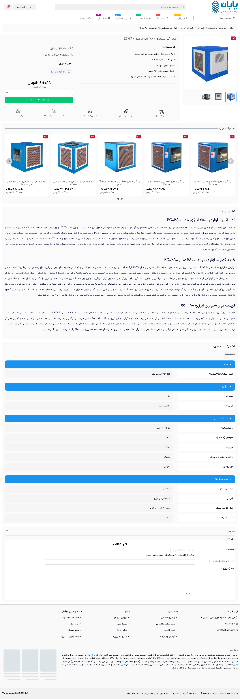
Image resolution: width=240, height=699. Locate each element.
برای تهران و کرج (60, 71)
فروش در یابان (122, 617)
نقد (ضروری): (227, 568)
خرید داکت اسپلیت (72, 617)
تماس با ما (85, 18)
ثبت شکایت (171, 630)
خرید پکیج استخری (71, 636)
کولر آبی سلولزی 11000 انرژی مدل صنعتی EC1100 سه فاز (120, 183)
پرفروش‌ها (181, 17)
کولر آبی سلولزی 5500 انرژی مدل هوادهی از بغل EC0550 (26, 183)
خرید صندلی (75, 630)
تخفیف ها (162, 17)
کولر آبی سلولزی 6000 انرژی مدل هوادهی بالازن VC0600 (73, 183)
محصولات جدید (143, 17)
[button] (231, 161)
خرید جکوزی (75, 624)
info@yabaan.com (227, 630)
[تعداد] (39, 93)
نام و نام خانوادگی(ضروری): (221, 560)
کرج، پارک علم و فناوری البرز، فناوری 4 (219, 617)
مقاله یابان (103, 17)
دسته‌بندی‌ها (227, 18)
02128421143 (231, 624)
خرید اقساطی (123, 17)
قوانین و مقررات (169, 636)
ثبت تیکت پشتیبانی (167, 624)
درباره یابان (123, 624)
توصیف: (230, 549)
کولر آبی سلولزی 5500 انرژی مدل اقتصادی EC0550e (213, 183)
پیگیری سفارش (169, 617)
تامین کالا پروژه (121, 636)
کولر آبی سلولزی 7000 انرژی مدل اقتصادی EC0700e (166, 183)
